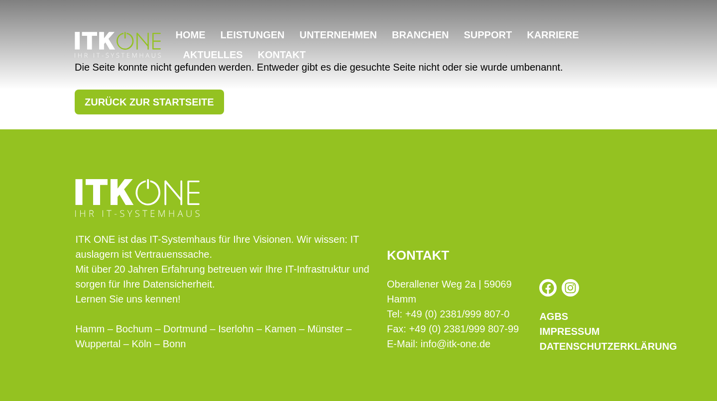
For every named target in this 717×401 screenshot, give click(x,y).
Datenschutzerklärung (590, 346)
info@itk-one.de (455, 343)
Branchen (420, 34)
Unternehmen (338, 34)
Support (488, 34)
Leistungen (253, 34)
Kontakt (282, 54)
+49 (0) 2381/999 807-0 (457, 313)
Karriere (553, 34)
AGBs (553, 316)
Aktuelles (213, 54)
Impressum (569, 331)
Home (191, 34)
